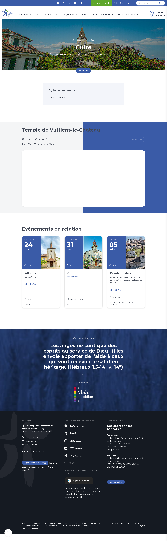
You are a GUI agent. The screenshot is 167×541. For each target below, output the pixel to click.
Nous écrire (31, 448)
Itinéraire (138, 140)
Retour (85, 70)
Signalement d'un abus (35, 470)
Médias (52, 530)
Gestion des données (30, 535)
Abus (128, 3)
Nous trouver (32, 452)
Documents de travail (30, 533)
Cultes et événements (103, 14)
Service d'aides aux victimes (34, 474)
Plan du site (26, 530)
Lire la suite (83, 381)
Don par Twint (116, 489)
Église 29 (118, 3)
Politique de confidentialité (68, 530)
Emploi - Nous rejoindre (71, 533)
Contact (86, 533)
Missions (35, 14)
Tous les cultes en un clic (33, 458)
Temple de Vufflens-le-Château (104, 54)
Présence (49, 14)
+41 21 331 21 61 (32, 444)
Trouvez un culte (157, 14)
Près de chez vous (128, 14)
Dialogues (65, 14)
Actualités (82, 14)
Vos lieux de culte (101, 3)
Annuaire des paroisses (50, 533)
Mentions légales (40, 530)
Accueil (21, 14)
